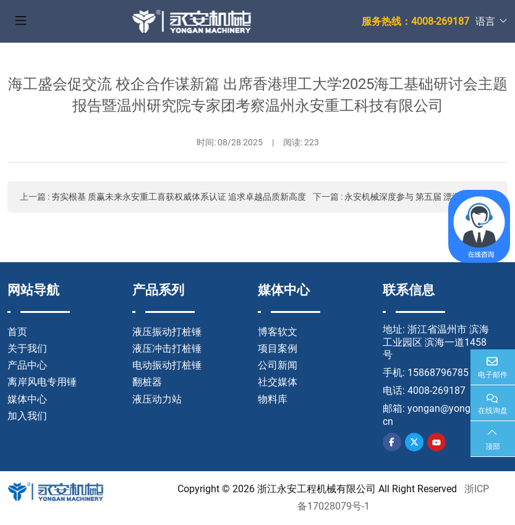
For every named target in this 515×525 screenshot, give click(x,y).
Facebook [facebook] (392, 442)
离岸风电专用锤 (42, 382)
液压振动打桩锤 (167, 332)
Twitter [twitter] (414, 442)
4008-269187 (436, 390)
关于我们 (27, 348)
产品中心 (27, 365)
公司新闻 (277, 365)
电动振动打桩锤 (167, 365)
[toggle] (21, 21)
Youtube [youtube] (436, 442)
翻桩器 (147, 382)
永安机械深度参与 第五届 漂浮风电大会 (419, 197)
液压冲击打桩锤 (167, 348)
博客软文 (277, 332)
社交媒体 (277, 382)
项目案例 (277, 348)
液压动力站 (157, 399)
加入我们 (27, 416)
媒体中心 (27, 399)
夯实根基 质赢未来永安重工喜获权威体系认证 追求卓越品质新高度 (178, 197)
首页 (17, 332)
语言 (485, 21)
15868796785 (438, 372)
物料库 (272, 399)
